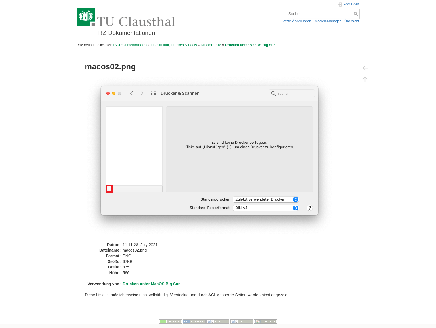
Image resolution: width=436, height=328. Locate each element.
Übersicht (351, 21)
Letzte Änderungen (296, 21)
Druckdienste (211, 45)
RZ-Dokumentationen (130, 45)
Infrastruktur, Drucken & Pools (174, 45)
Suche (356, 14)
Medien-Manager (328, 21)
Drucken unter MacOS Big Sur (250, 45)
